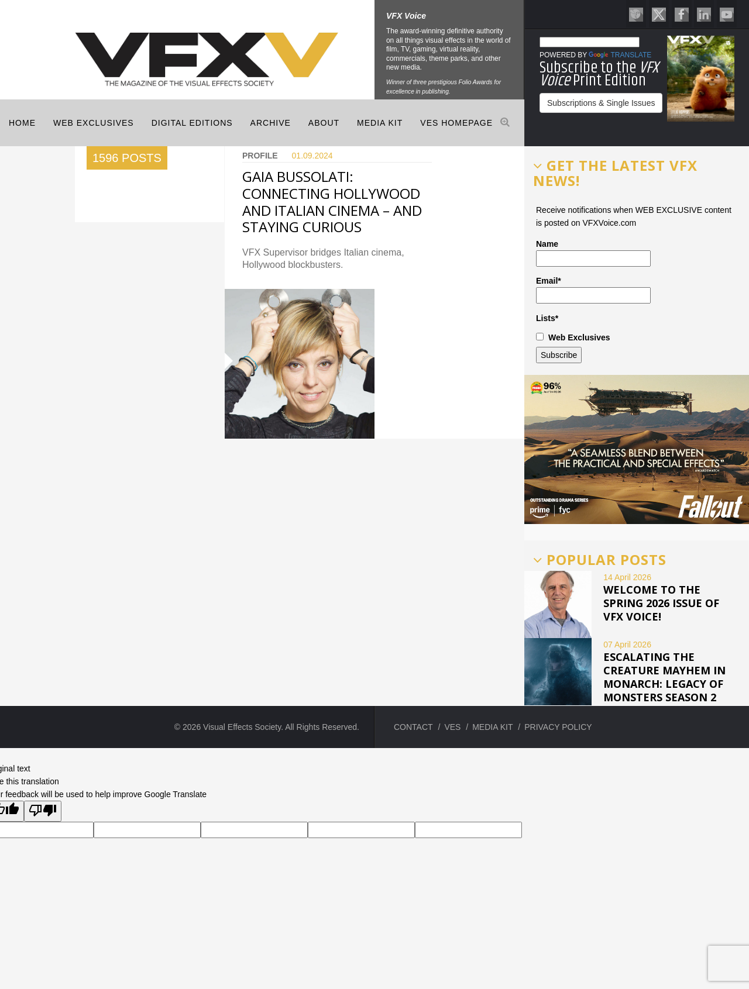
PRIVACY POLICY (558, 727)
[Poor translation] (42, 811)
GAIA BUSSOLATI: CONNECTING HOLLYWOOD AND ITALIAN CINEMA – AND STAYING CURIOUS (332, 201)
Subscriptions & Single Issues (601, 103)
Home (22, 122)
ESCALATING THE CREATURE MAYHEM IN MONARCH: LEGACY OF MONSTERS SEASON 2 (664, 677)
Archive (270, 122)
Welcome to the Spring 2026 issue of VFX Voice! (661, 603)
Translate (620, 55)
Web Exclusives (93, 122)
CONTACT (413, 727)
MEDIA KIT (380, 122)
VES (452, 727)
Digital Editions (192, 122)
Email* (593, 290)
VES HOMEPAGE (456, 122)
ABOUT (323, 122)
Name (593, 253)
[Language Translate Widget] (590, 42)
